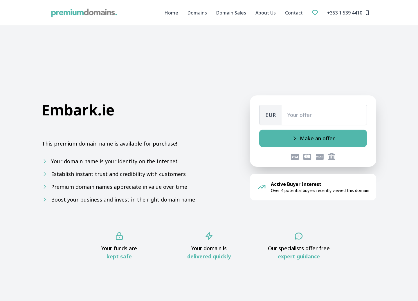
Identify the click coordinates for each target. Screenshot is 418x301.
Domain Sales (231, 13)
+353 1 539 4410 (348, 13)
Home (171, 13)
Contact (294, 13)
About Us (265, 13)
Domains (197, 13)
